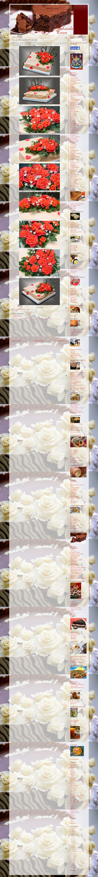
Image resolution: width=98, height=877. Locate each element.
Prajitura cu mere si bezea (75, 573)
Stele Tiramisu (73, 613)
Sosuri (71, 817)
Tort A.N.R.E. (72, 75)
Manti (71, 429)
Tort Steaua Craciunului (74, 167)
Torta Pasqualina (73, 302)
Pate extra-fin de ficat (74, 225)
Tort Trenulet (72, 177)
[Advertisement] (39, 329)
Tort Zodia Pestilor (73, 186)
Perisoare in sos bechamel (75, 355)
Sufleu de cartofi (73, 329)
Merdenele (72, 517)
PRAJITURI (72, 809)
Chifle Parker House (74, 450)
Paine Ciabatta (73, 206)
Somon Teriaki (73, 315)
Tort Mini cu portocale (74, 139)
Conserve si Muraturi (74, 780)
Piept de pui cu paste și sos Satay (76, 378)
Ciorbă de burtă (73, 266)
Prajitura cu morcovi (74, 576)
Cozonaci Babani (73, 291)
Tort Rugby (72, 158)
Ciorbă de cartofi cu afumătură (76, 268)
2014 (73, 835)
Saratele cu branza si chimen (75, 231)
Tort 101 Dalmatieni (74, 74)
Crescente (72, 454)
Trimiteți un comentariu (17, 315)
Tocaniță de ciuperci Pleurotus (76, 410)
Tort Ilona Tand (73, 122)
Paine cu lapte (73, 208)
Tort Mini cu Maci (73, 138)
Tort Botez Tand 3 (73, 92)
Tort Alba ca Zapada (74, 78)
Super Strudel (73, 523)
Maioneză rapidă (73, 250)
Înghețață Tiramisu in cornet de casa (77, 662)
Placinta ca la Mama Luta (75, 457)
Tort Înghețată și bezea (74, 123)
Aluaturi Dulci (72, 764)
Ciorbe (71, 776)
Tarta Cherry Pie (73, 632)
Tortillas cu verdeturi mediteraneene (77, 203)
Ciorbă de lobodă (73, 271)
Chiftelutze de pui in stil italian (76, 349)
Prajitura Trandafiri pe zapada (76, 572)
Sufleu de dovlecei (73, 409)
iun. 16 (73, 851)
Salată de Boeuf (73, 230)
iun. (73, 846)
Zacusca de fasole (73, 721)
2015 (73, 833)
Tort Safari (72, 159)
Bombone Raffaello (74, 604)
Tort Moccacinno (73, 145)
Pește (71, 806)
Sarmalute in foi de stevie (75, 353)
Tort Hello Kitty (73, 119)
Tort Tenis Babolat (73, 170)
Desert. (71, 782)
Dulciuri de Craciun (74, 785)
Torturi (16, 310)
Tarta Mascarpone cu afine (75, 633)
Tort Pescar (72, 148)
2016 (73, 831)
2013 (73, 858)
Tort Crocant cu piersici (74, 103)
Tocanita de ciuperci (74, 686)
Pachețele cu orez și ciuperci (75, 224)
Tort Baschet (72, 87)
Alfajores (72, 601)
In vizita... (72, 793)
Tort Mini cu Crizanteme (74, 136)
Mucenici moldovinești (74, 496)
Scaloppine (72, 386)
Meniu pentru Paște (74, 802)
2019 (73, 828)
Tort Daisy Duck (73, 105)
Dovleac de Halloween (74, 759)
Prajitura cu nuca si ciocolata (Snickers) (77, 578)
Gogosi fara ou (73, 493)
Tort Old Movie (73, 147)
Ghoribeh (72, 610)
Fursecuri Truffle (73, 606)
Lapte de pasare (73, 550)
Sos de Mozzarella (73, 247)
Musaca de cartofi (73, 334)
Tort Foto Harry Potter (74, 111)
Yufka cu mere (73, 526)
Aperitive (72, 767)
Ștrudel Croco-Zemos (74, 528)
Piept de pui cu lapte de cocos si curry (77, 376)
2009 (73, 865)
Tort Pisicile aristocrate (74, 150)
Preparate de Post (73, 811)
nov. (73, 838)
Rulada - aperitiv (73, 227)
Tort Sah (71, 161)
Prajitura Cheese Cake (74, 556)
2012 (73, 860)
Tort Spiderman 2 (73, 165)
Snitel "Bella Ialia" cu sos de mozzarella (77, 388)
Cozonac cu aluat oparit (74, 487)
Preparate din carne (74, 812)
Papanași (72, 499)
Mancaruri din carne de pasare (76, 796)
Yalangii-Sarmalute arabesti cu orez (77, 687)
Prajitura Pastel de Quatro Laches (76, 570)
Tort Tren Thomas (73, 176)
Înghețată (72, 794)
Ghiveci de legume (73, 406)
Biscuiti (71, 770)
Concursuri (72, 779)
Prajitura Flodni (73, 563)
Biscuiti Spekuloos (73, 603)
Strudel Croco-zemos (74, 701)
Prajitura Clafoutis (73, 558)
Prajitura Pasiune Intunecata (75, 569)
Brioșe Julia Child (73, 481)
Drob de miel (72, 294)
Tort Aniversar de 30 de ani (75, 83)
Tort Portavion (73, 151)
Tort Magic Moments (74, 130)
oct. (73, 839)
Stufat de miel (73, 300)
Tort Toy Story (73, 173)
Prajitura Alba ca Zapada (75, 555)
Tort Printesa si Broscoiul (75, 156)
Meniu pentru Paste (74, 800)
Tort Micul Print (73, 135)
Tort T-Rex (72, 168)
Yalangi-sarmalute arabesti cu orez (77, 412)
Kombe (71, 456)
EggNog (71, 741)
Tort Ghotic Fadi (73, 114)
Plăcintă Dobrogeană (74, 519)
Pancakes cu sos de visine (75, 498)
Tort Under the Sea (74, 180)
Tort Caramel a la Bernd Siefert (76, 93)
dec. (74, 836)
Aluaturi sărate (73, 765)
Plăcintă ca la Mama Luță (75, 520)
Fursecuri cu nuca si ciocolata (76, 609)
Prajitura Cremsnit (73, 561)
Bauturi (71, 768)
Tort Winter (72, 185)
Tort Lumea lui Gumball (74, 129)
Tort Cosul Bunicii (73, 102)
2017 (73, 830)
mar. (74, 855)
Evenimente (72, 786)
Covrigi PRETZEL (73, 453)
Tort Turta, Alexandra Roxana (75, 179)
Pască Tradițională (73, 299)
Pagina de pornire (39, 340)
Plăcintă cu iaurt (73, 522)
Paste (71, 805)
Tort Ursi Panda (73, 182)
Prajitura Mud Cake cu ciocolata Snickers (78, 567)
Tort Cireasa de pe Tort (74, 100)
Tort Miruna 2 (72, 142)
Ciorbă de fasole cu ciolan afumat (76, 269)
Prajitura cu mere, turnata (75, 575)
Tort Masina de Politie (74, 133)
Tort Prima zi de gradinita (75, 153)
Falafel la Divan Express (75, 404)
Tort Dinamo (72, 108)
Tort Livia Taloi (73, 127)
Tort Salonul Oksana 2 (74, 162)
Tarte (71, 820)
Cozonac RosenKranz (74, 488)
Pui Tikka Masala (73, 379)
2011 (73, 862)
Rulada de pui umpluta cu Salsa (76, 385)
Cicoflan (71, 549)
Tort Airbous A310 (73, 77)
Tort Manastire (73, 132)
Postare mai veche (62, 340)
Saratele (71, 459)
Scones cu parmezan (74, 462)
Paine (71, 803)
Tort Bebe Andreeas (74, 89)
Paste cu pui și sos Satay (75, 430)
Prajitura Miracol (73, 566)
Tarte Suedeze (73, 638)
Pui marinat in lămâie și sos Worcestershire (75, 383)
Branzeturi (72, 773)
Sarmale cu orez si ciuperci (75, 330)
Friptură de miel (73, 297)
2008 (73, 867)
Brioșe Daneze (73, 480)
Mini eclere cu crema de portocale (76, 553)
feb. (73, 856)
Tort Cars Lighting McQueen (75, 99)
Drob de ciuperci (73, 293)
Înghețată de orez (73, 660)
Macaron (72, 612)
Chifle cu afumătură (74, 451)
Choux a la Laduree (74, 547)
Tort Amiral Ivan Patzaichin (75, 80)
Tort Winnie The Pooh (74, 183)
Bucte (71, 483)
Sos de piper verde (74, 245)
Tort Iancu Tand (73, 120)
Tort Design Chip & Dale (74, 106)
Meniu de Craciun (73, 799)
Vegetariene (72, 823)
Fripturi (71, 788)
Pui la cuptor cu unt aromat (75, 381)
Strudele (71, 818)
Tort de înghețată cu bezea (75, 659)
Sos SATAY (72, 248)
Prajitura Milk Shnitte (74, 564)
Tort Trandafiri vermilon (74, 174)
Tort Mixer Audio (73, 144)
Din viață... (72, 783)
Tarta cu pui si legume (74, 389)
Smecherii (72, 815)
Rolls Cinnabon (73, 502)
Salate (71, 814)
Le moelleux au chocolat (75, 552)
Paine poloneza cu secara (75, 205)
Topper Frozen (73, 72)
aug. (74, 843)
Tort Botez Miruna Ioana (74, 90)
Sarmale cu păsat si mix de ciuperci (77, 407)
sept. (74, 841)
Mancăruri (72, 797)
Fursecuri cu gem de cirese (75, 607)
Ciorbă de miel (73, 272)
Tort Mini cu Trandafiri (74, 141)
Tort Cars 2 (72, 97)
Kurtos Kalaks (73, 495)
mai (73, 853)
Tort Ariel (72, 84)
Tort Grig (72, 117)
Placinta (71, 808)
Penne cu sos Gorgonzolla (75, 432)
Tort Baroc (72, 86)
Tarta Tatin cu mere (74, 635)
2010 (73, 863)
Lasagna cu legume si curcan (76, 427)
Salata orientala (73, 228)
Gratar (71, 791)
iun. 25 (73, 849)
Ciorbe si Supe (73, 777)
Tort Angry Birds (73, 81)
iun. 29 (73, 847)
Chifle (71, 774)
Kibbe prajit (72, 352)
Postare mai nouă (16, 340)
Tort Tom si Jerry (73, 171)
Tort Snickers (72, 164)
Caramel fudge (73, 546)
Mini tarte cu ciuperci (74, 222)
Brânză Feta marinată (74, 720)
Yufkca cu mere (73, 703)
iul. (73, 844)
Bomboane (72, 771)
